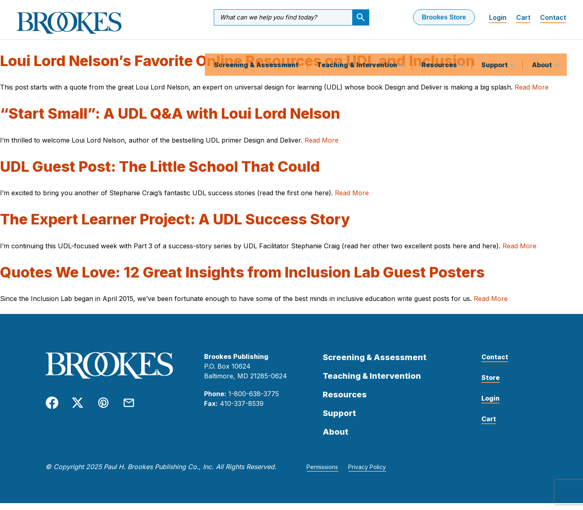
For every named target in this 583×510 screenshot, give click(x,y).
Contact (553, 17)
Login (497, 17)
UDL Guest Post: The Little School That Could (160, 173)
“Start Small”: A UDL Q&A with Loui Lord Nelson (170, 120)
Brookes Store (444, 17)
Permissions (322, 473)
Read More (532, 94)
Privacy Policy (367, 473)
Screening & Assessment (256, 46)
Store (490, 384)
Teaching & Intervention (358, 46)
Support (495, 46)
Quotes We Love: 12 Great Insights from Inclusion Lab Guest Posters (242, 279)
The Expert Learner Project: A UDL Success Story (175, 226)
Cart (523, 17)
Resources (440, 46)
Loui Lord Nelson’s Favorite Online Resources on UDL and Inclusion (237, 68)
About (542, 46)
